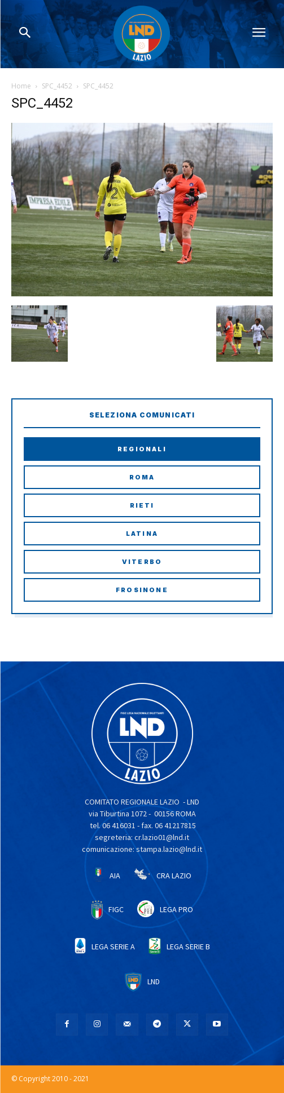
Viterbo (142, 562)
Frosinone (142, 590)
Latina (142, 533)
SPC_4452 (57, 86)
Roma (142, 477)
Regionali (142, 449)
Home (21, 86)
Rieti (142, 505)
